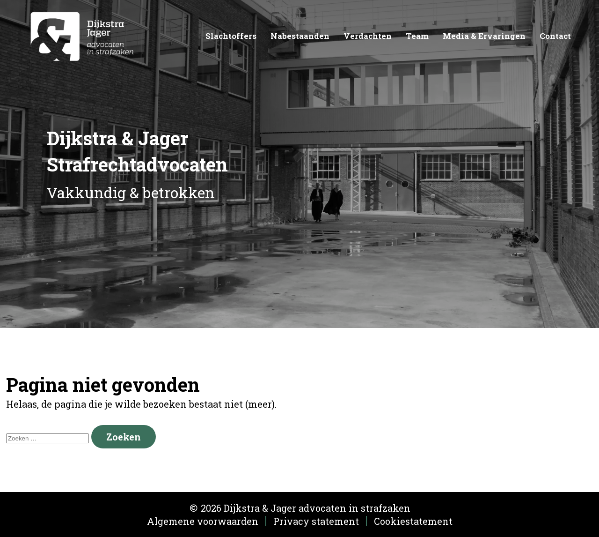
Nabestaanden (299, 35)
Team (417, 35)
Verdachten (367, 35)
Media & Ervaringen (484, 35)
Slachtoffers (230, 35)
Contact (555, 35)
